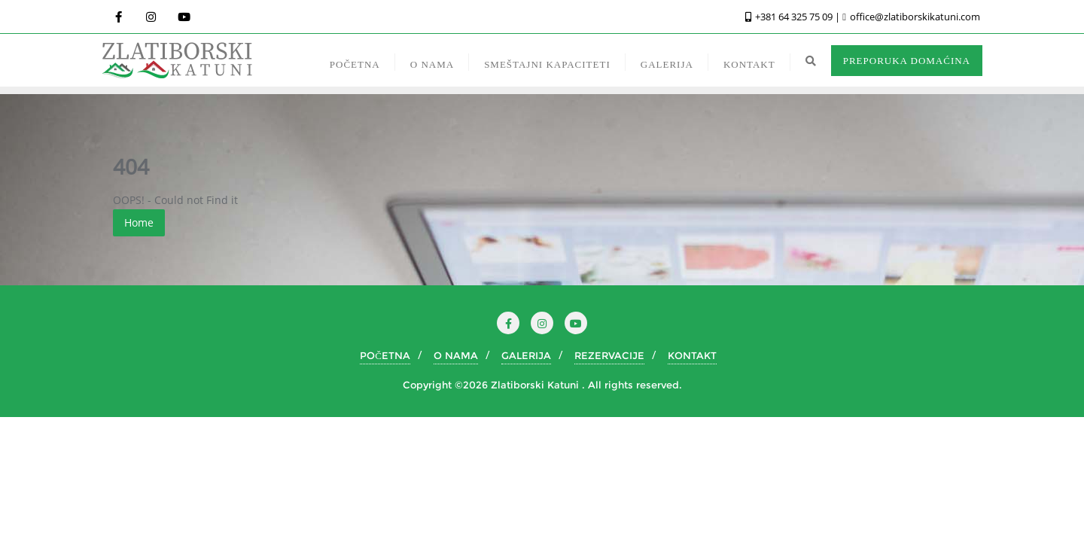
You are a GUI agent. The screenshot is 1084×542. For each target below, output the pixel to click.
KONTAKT (692, 355)
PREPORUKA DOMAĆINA (906, 60)
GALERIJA (526, 355)
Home (139, 222)
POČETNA (385, 355)
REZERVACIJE (609, 355)
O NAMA (456, 355)
